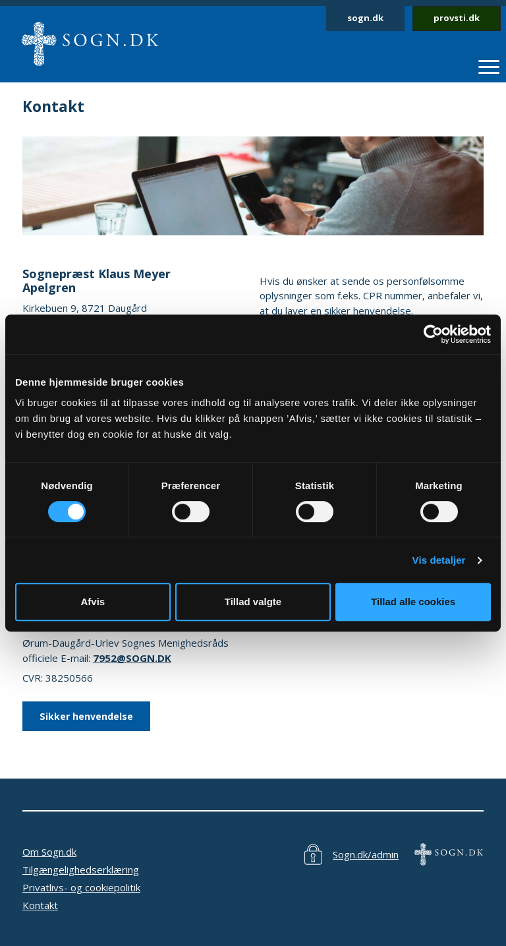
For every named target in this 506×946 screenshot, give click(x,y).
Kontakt (40, 905)
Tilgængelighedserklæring (80, 869)
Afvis (92, 601)
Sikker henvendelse (86, 716)
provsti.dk (457, 18)
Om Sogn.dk (49, 851)
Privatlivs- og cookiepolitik (81, 887)
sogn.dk (365, 18)
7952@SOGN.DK (132, 658)
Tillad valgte (253, 601)
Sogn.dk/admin (366, 854)
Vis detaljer (439, 560)
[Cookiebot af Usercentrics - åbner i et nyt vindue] (433, 334)
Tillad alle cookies (413, 601)
